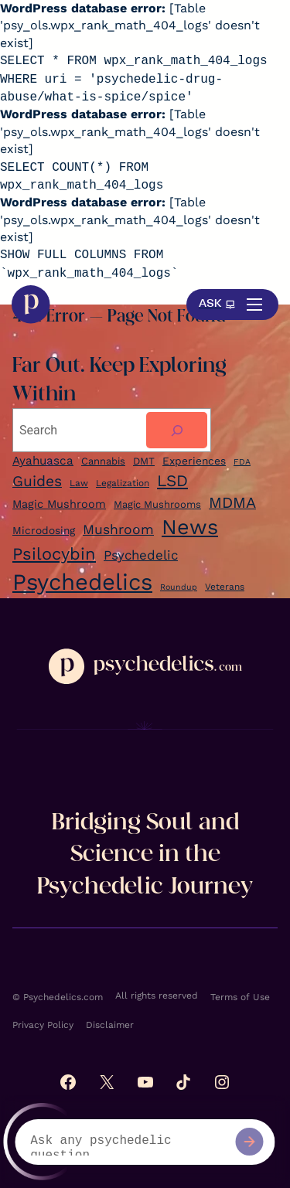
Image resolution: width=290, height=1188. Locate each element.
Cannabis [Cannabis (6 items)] (103, 461)
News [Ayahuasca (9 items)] (190, 527)
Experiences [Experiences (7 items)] (194, 460)
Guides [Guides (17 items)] (37, 481)
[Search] (176, 430)
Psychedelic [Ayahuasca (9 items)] (141, 555)
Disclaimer (110, 1025)
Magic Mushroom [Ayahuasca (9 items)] (59, 504)
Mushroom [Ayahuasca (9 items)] (118, 529)
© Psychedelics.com (57, 997)
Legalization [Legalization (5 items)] (122, 483)
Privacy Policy (42, 1025)
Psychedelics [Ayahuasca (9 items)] (82, 582)
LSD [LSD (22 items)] (172, 480)
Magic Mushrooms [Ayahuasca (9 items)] (157, 504)
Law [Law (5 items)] (79, 483)
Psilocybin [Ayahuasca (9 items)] (54, 553)
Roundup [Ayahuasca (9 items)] (178, 587)
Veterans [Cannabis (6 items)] (224, 586)
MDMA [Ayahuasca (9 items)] (232, 503)
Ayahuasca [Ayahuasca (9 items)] (42, 461)
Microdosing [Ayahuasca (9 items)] (43, 530)
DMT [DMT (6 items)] (144, 461)
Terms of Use (240, 997)
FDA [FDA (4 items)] (242, 462)
